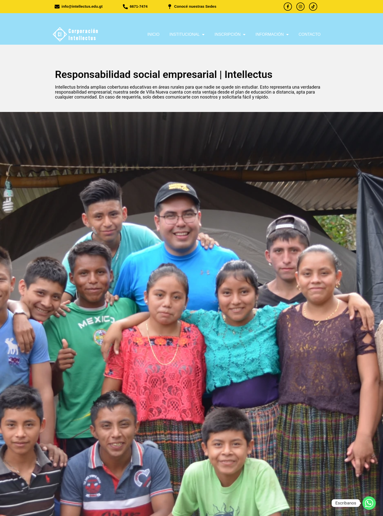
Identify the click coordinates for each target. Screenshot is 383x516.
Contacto (309, 34)
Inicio (153, 34)
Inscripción (229, 34)
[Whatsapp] (369, 503)
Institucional (187, 34)
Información (272, 34)
